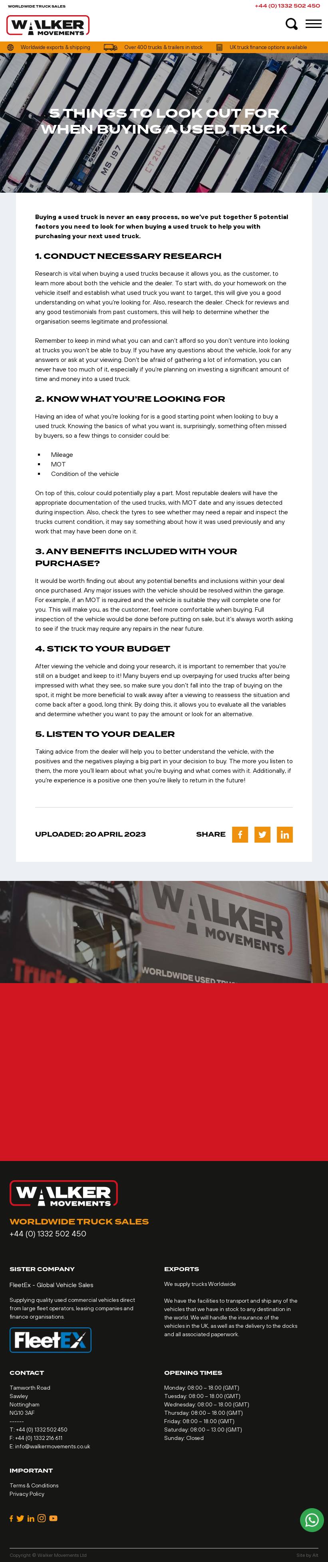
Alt (315, 1555)
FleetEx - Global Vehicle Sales (51, 1284)
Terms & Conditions (34, 1485)
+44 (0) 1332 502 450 (287, 6)
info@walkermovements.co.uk (52, 1446)
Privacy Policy (27, 1494)
